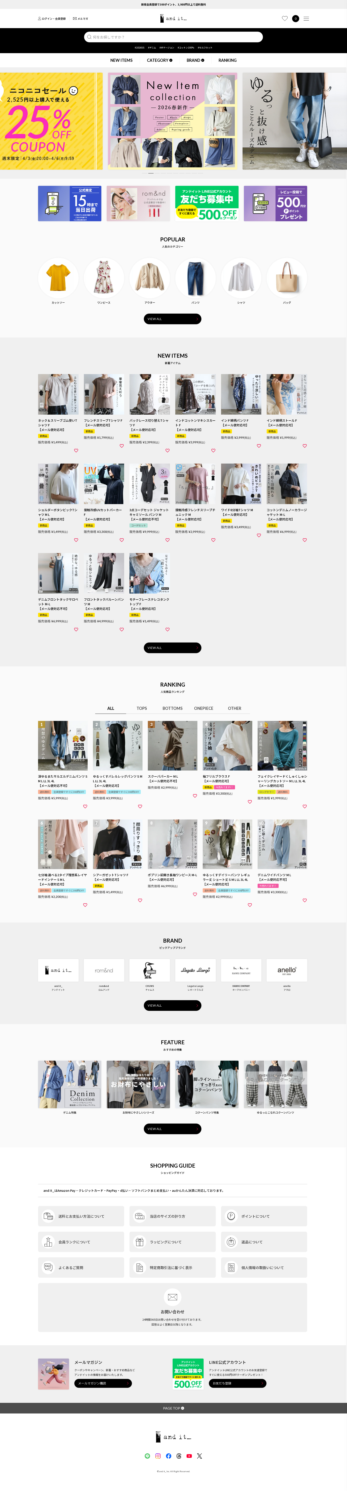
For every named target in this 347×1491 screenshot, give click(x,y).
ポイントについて (255, 1216)
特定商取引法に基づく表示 (171, 1267)
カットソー (58, 302)
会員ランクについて (74, 1241)
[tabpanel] (172, 121)
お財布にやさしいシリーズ (138, 1112)
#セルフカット (205, 47)
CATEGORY (159, 60)
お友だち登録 (222, 1383)
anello (287, 986)
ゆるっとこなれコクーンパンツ (275, 1112)
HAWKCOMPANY (241, 986)
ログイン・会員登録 (52, 18)
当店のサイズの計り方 (167, 1216)
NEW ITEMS (121, 60)
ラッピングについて (166, 1241)
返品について (252, 1241)
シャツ (241, 302)
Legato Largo (195, 986)
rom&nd (104, 986)
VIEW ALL (155, 319)
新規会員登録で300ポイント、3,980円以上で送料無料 (173, 4)
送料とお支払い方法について (81, 1216)
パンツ (195, 302)
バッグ (287, 302)
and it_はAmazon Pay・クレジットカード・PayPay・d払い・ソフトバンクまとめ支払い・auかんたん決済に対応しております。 (134, 1190)
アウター (150, 302)
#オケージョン (167, 47)
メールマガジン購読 (92, 1383)
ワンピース (103, 302)
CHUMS (149, 986)
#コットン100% (186, 47)
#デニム (152, 47)
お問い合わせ (173, 1311)
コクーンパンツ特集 (207, 1112)
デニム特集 (69, 1112)
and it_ (58, 986)
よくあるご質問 (70, 1267)
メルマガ (80, 18)
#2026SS (140, 47)
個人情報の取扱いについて (262, 1267)
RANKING (228, 60)
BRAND (195, 60)
